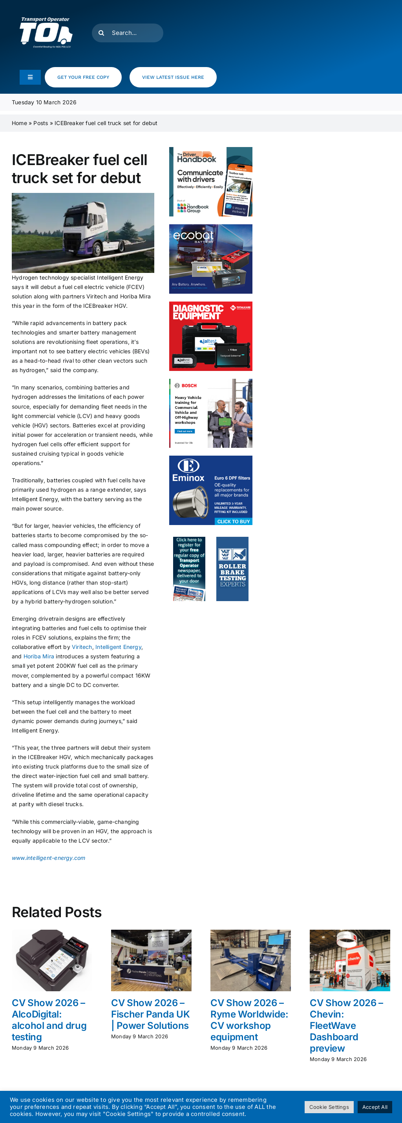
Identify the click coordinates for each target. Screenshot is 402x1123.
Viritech (82, 646)
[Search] (101, 33)
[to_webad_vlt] (232, 539)
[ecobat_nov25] (210, 227)
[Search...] (127, 33)
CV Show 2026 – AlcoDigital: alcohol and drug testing (49, 1019)
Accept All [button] (374, 1107)
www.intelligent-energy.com (48, 857)
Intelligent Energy (118, 646)
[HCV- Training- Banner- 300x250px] (210, 381)
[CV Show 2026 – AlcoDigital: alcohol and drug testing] (52, 933)
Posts (40, 123)
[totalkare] (210, 304)
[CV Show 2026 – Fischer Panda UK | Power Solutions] (151, 933)
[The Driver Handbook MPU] (210, 149)
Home (19, 123)
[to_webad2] (189, 539)
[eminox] (210, 458)
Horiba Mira (40, 656)
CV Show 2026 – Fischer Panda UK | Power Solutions (150, 1014)
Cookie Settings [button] (329, 1107)
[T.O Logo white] (46, 8)
